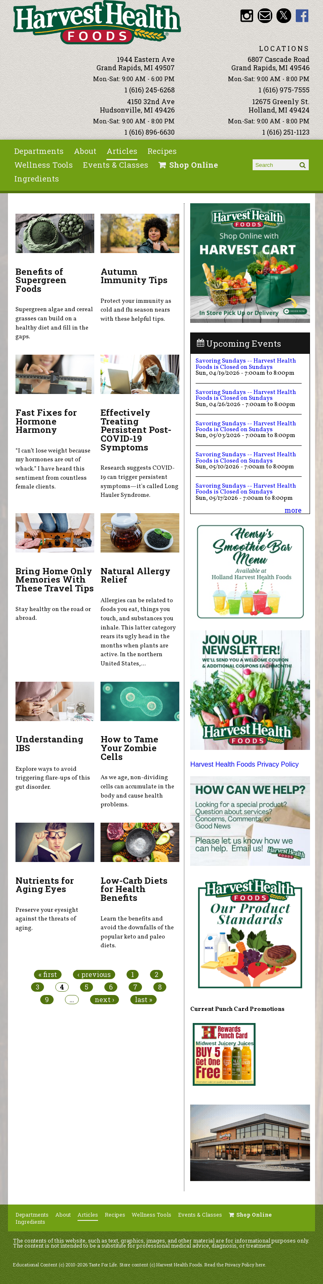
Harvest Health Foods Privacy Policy (244, 764)
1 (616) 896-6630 (149, 132)
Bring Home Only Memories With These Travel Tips (55, 579)
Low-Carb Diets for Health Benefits (134, 889)
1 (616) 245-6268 (149, 89)
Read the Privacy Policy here (234, 1265)
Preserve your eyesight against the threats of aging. (47, 919)
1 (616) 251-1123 (286, 132)
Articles (121, 151)
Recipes (162, 151)
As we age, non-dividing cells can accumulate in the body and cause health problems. (137, 791)
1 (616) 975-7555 (284, 89)
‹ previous (94, 974)
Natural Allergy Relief (136, 575)
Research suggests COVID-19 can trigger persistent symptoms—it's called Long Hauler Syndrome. (139, 481)
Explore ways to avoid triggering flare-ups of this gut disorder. (53, 778)
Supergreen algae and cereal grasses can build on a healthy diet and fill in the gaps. (54, 323)
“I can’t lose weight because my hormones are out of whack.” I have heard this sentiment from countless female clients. (53, 469)
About (85, 151)
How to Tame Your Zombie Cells (129, 747)
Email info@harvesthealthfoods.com (265, 15)
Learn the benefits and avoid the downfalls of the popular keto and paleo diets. (137, 932)
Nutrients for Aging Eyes (45, 885)
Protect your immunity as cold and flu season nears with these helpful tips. (136, 310)
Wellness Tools (43, 165)
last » (143, 999)
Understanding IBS (49, 743)
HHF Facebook (302, 15)
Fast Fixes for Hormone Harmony (46, 421)
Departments (39, 151)
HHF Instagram (246, 15)
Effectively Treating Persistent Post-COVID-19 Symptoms (136, 430)
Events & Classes (115, 165)
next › (104, 999)
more (293, 510)
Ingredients (36, 179)
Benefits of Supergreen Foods (41, 280)
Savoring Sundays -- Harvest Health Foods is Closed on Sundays (246, 364)
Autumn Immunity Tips (134, 276)
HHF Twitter (283, 15)
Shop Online (193, 165)
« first (48, 974)
